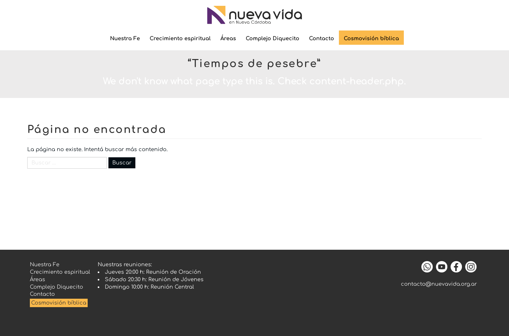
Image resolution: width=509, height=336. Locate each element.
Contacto (321, 39)
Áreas (228, 39)
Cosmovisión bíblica (58, 303)
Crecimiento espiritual (180, 39)
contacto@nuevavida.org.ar (439, 284)
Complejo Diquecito (272, 39)
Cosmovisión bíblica (371, 39)
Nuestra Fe (125, 39)
